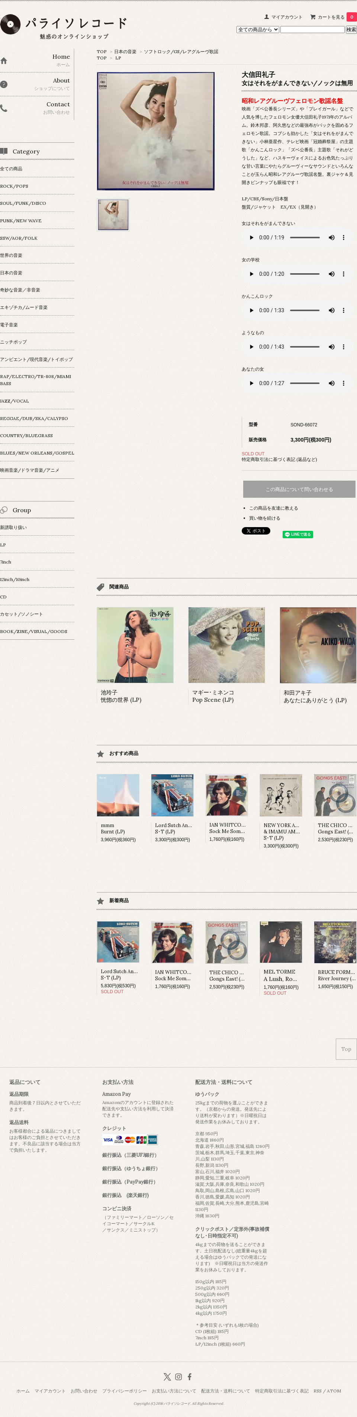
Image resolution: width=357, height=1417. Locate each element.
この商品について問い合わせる (299, 489)
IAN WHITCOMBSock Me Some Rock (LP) (237, 828)
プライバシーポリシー (124, 1391)
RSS (317, 1391)
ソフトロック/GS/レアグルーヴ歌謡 (181, 51)
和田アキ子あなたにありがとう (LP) (315, 696)
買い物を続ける (264, 518)
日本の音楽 (125, 51)
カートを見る (337, 17)
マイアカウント (287, 17)
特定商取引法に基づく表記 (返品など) (279, 459)
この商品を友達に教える (273, 508)
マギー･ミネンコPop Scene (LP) (213, 696)
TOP (102, 51)
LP (118, 58)
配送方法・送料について (225, 1391)
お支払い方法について (174, 1391)
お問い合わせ (84, 1391)
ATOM (334, 1391)
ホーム (23, 1391)
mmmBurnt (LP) (113, 828)
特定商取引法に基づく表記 (282, 1391)
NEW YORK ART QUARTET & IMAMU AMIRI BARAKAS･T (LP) (295, 831)
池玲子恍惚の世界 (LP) (121, 696)
